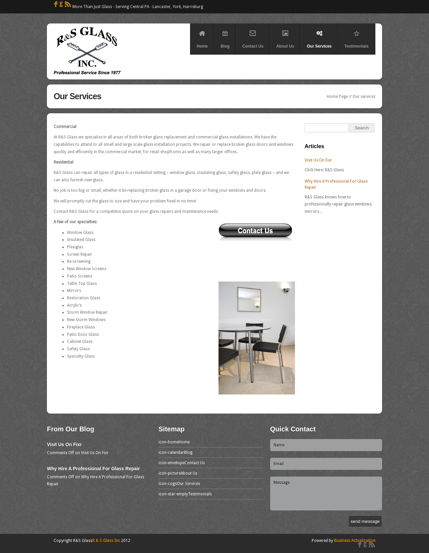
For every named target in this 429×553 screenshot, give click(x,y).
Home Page (337, 96)
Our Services (319, 37)
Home (202, 37)
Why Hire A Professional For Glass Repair (93, 468)
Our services (364, 96)
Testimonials (357, 37)
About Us (285, 37)
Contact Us (252, 37)
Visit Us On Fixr (318, 160)
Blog (225, 37)
